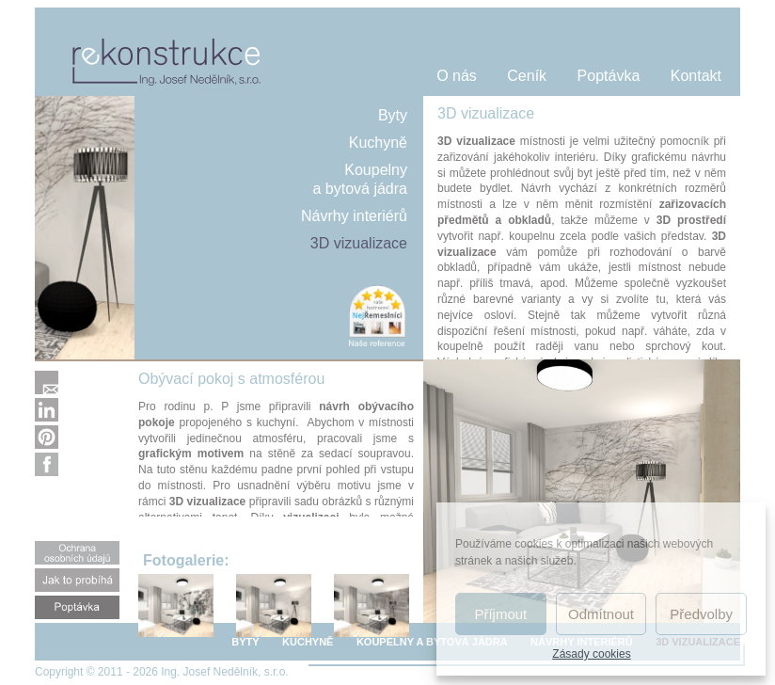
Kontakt (696, 76)
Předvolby (701, 614)
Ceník (526, 76)
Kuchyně (378, 143)
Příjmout (500, 614)
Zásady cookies (591, 654)
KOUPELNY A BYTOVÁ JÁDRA (432, 641)
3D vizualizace (358, 243)
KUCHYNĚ (307, 641)
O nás (456, 76)
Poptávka (609, 76)
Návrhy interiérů (354, 216)
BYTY (245, 641)
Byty (392, 115)
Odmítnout (601, 614)
